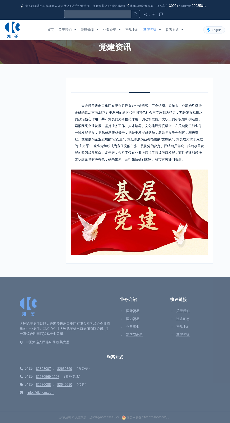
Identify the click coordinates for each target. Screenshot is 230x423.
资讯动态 (87, 30)
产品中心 (132, 30)
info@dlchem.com (40, 392)
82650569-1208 (47, 376)
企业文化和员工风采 (40, 121)
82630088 (43, 384)
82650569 (64, 368)
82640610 (64, 384)
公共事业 (132, 327)
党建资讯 (31, 109)
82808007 (43, 368)
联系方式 (172, 30)
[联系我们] (160, 14)
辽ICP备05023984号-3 (104, 417)
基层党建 (150, 30)
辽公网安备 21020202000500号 (145, 417)
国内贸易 (132, 319)
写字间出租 (134, 335)
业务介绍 (109, 30)
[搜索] (97, 14)
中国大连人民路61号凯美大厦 (47, 342)
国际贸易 (132, 311)
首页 (50, 30)
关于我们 (65, 30)
